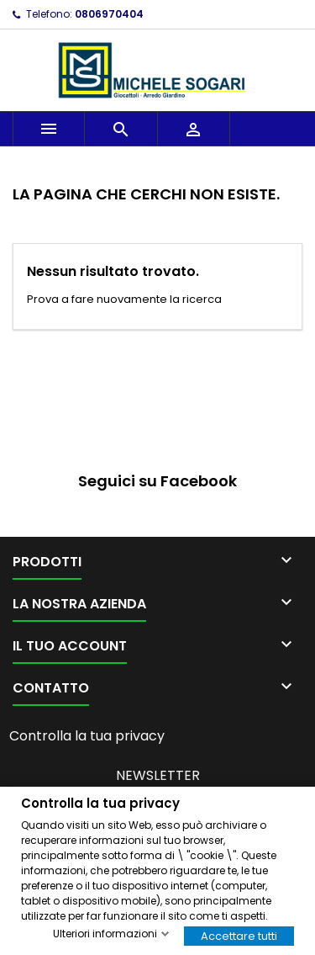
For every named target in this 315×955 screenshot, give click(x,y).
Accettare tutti (239, 935)
